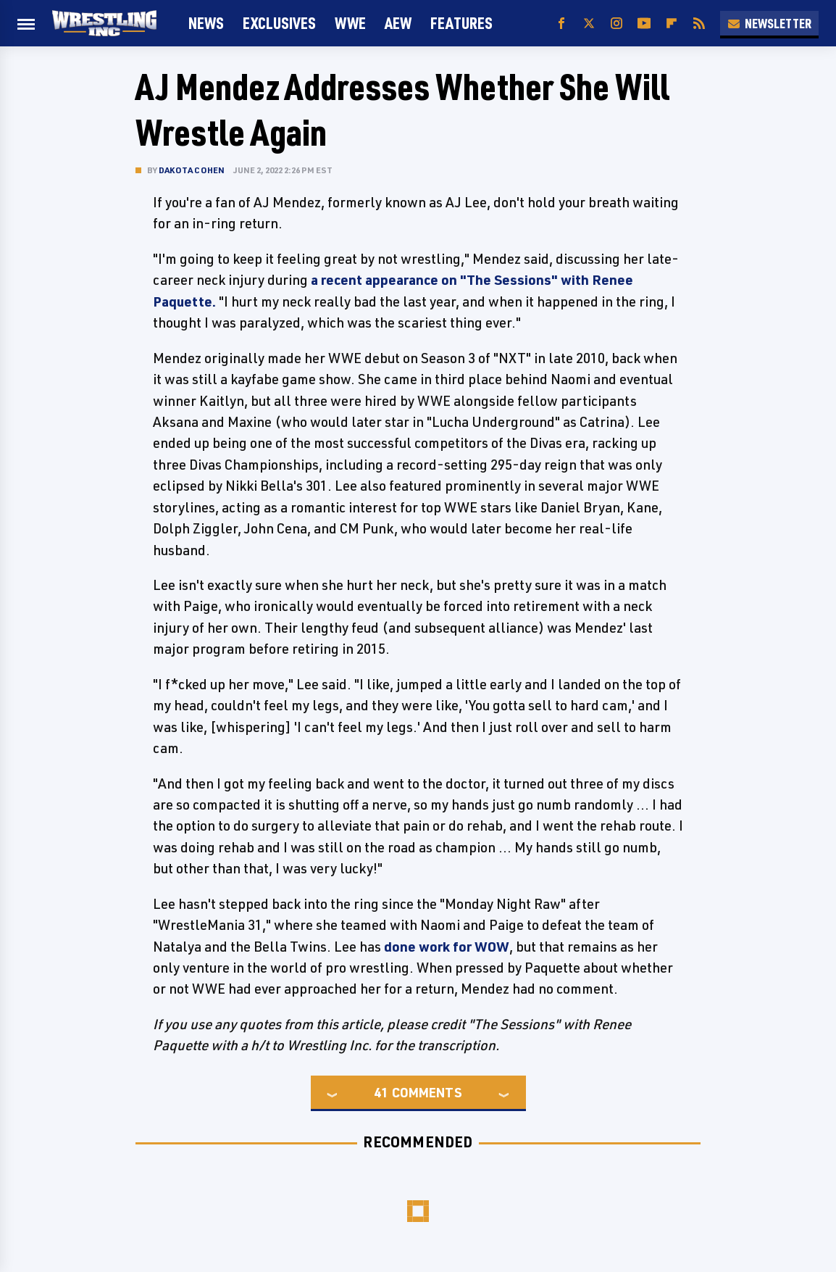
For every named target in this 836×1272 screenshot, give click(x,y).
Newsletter (769, 23)
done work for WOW (446, 946)
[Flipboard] (671, 23)
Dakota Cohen (192, 170)
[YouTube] (644, 23)
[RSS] (699, 23)
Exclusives (279, 23)
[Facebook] (561, 23)
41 (381, 1092)
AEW (398, 23)
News (206, 23)
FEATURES (461, 23)
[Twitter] (588, 23)
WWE (350, 23)
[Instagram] (616, 23)
